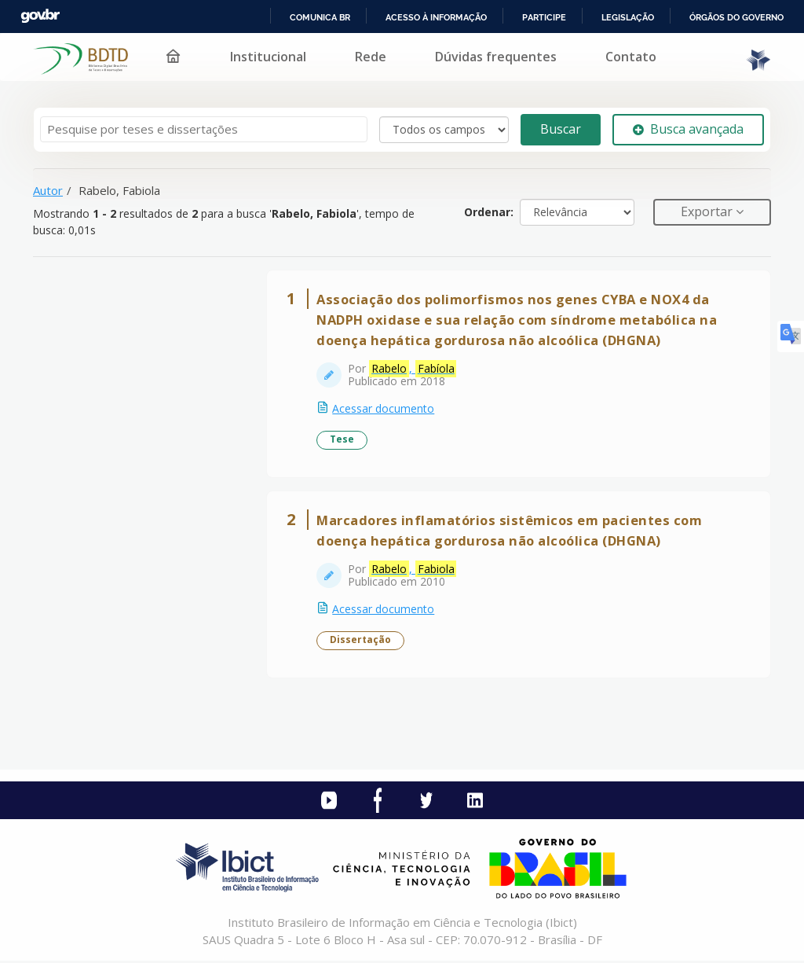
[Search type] (444, 129)
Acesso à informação (436, 17)
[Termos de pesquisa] (203, 129)
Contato (630, 56)
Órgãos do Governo (736, 17)
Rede (370, 56)
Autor (48, 190)
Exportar (708, 211)
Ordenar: (488, 211)
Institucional (268, 56)
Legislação (627, 17)
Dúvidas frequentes (496, 56)
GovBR (40, 16)
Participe (544, 17)
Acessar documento (384, 409)
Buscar (560, 129)
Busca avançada (688, 129)
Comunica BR (320, 17)
